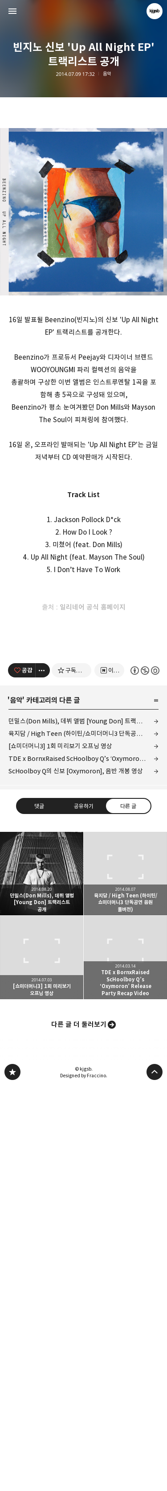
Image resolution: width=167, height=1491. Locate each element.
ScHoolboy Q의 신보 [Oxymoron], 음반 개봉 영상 (75, 1175)
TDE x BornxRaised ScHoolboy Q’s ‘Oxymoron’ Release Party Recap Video (83, 1162)
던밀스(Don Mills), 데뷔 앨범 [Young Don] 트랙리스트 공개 (83, 1125)
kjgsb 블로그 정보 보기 (154, 11)
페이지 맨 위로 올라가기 (154, 1476)
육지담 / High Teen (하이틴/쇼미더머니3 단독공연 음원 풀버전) (83, 1137)
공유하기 (83, 1209)
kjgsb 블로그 (12, 1476)
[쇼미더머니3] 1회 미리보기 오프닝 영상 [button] (41, 1361)
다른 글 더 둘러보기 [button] (78, 1428)
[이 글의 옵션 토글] (43, 1074)
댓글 (39, 1209)
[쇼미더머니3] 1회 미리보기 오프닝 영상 (60, 1150)
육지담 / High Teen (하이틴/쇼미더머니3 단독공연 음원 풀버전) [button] (125, 1277)
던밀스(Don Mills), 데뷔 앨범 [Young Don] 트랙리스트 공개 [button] (41, 1277)
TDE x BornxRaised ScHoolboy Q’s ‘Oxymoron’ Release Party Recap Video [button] (125, 1361)
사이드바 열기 (12, 11)
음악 (107, 74)
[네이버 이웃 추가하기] (109, 1074)
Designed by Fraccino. (83, 1479)
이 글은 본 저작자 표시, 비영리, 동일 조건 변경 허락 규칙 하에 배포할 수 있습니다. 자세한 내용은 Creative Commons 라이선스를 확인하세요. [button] (144, 1074)
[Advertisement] (83, 150)
